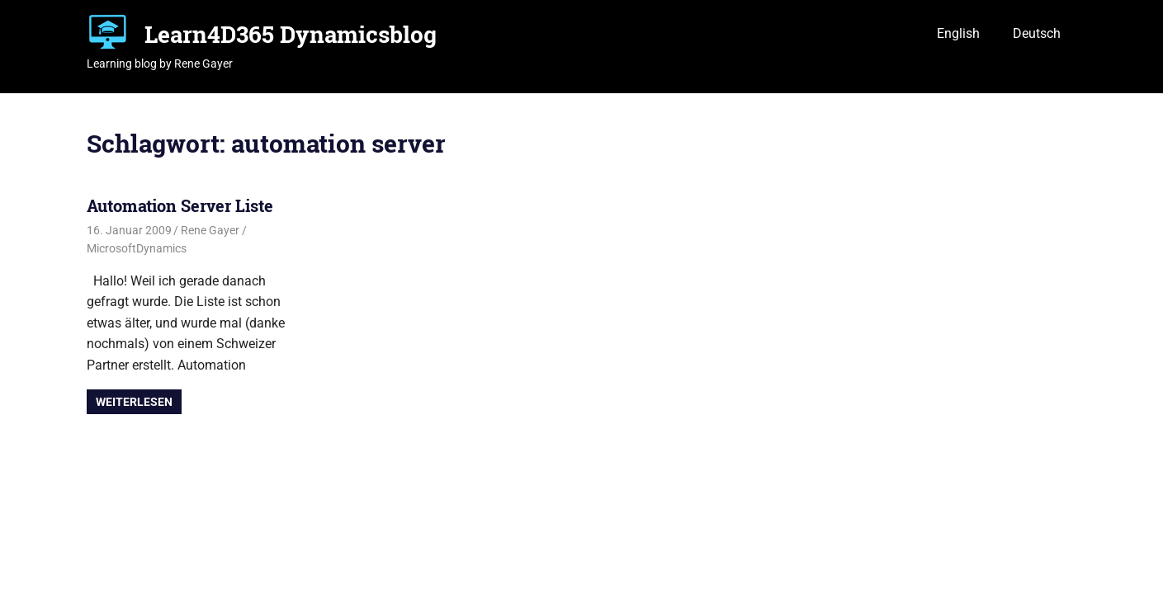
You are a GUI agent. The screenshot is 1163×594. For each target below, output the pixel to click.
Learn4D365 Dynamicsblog (290, 34)
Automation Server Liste (180, 205)
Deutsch (1037, 33)
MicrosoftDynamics (137, 248)
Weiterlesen (134, 401)
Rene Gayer (210, 230)
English (958, 33)
